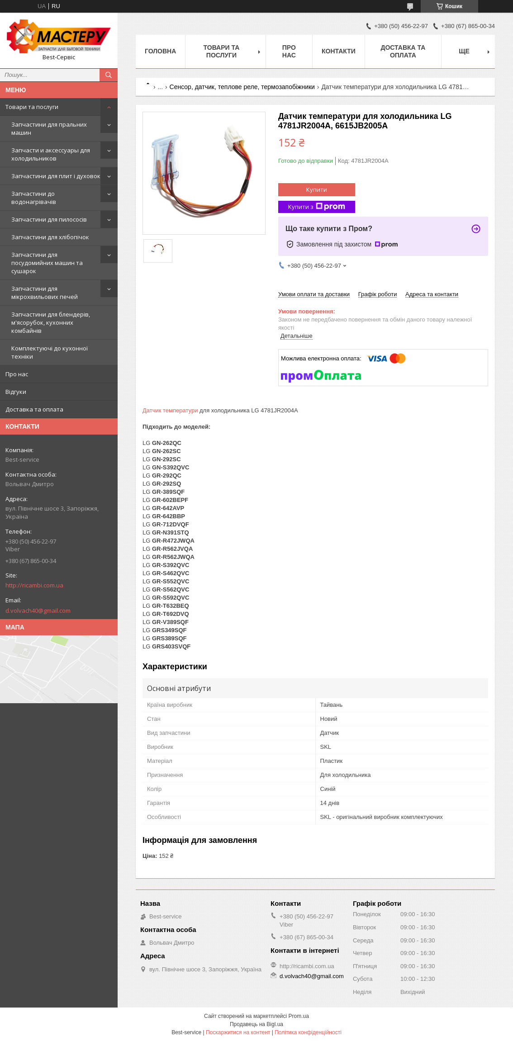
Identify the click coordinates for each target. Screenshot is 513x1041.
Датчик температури (170, 410)
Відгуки (15, 392)
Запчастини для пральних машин (49, 128)
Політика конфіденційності (308, 1032)
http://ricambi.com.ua (34, 585)
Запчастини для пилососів (49, 219)
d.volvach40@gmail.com (38, 610)
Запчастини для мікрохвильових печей (44, 292)
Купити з (316, 207)
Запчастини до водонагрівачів (33, 197)
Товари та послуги (31, 107)
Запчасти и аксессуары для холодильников (50, 154)
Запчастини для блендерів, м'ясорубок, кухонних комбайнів (50, 322)
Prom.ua (299, 1016)
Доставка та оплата (34, 409)
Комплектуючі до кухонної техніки (49, 352)
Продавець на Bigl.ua (256, 1024)
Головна (160, 51)
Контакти (339, 51)
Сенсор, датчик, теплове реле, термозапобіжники (242, 86)
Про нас (16, 374)
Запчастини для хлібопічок (50, 237)
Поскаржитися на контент (238, 1032)
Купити (316, 189)
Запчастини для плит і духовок (55, 176)
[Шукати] (109, 75)
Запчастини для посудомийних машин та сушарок (47, 263)
